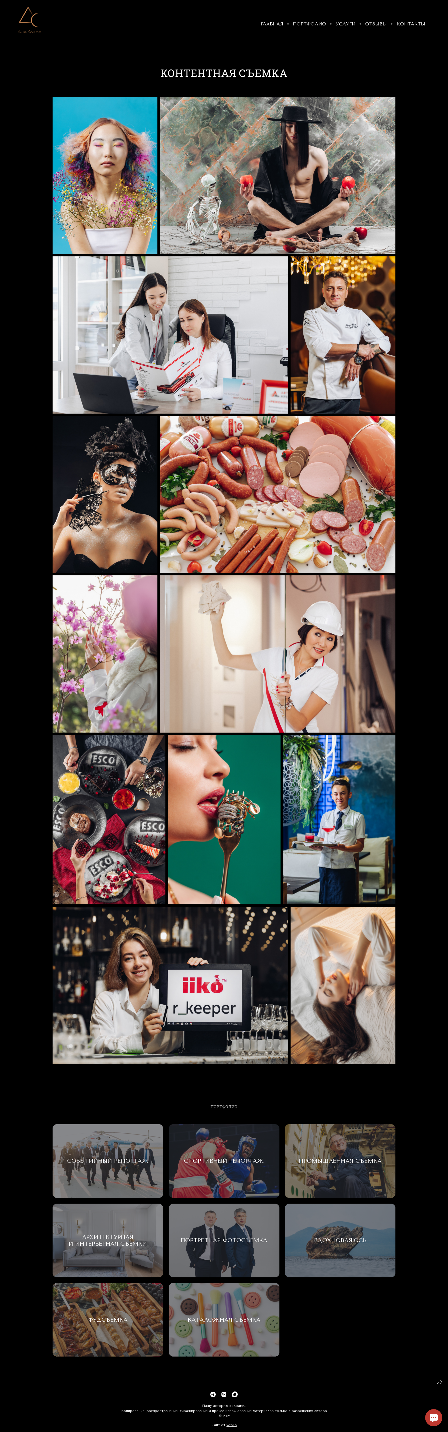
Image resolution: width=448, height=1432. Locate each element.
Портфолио (309, 24)
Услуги (345, 24)
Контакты (411, 24)
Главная (272, 24)
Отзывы (376, 24)
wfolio (232, 1427)
